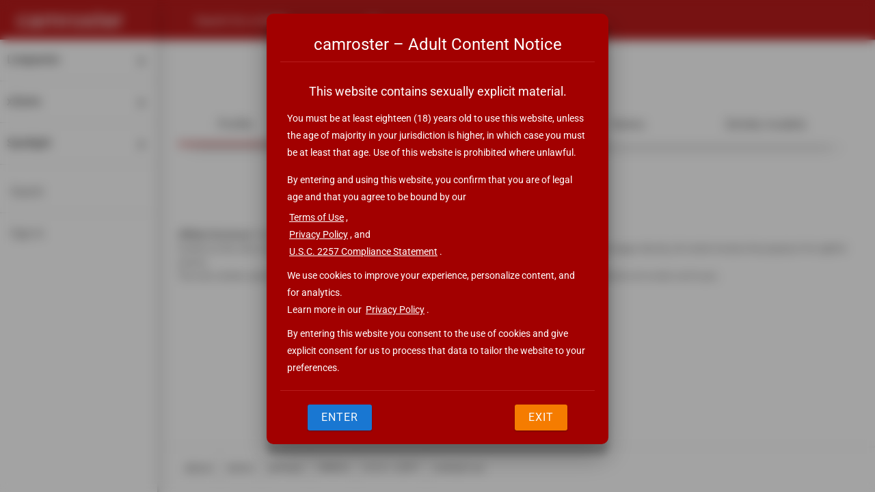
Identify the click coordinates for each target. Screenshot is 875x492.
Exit (541, 417)
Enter (339, 417)
